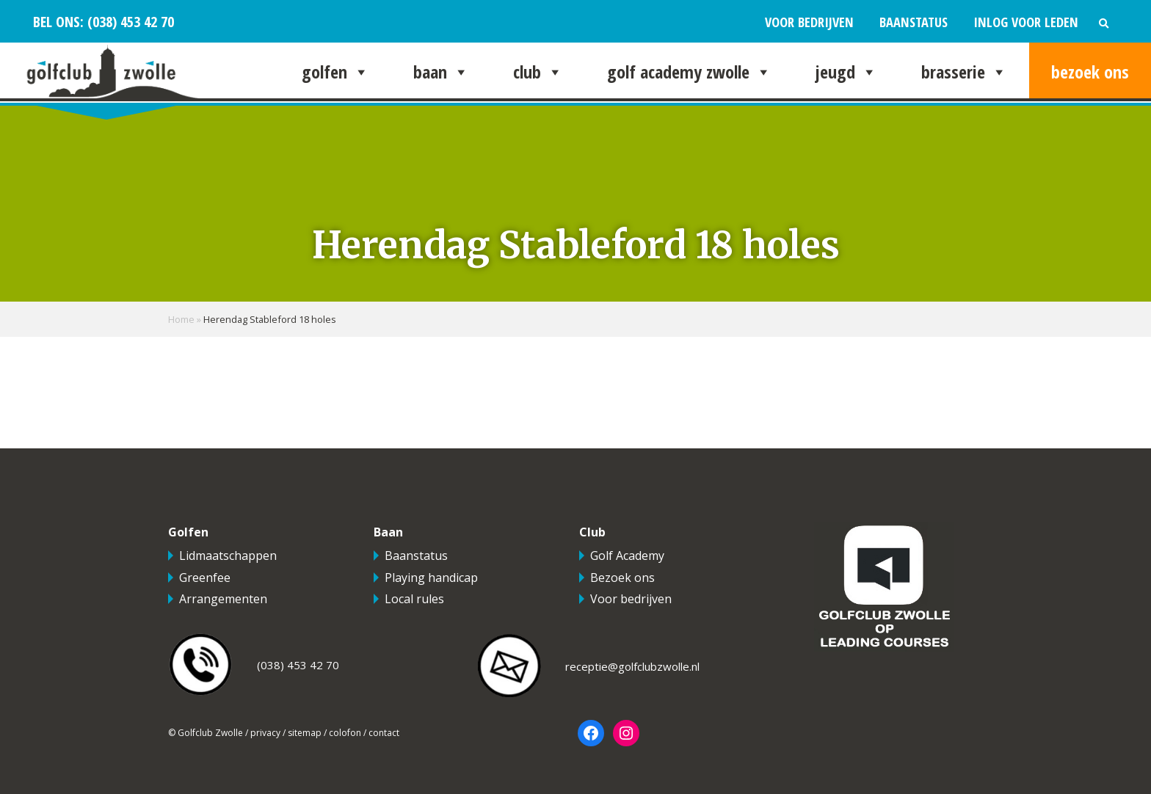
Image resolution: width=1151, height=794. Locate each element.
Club (538, 72)
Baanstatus (913, 21)
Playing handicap (431, 577)
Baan (441, 72)
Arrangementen (223, 599)
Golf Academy (627, 555)
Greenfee (204, 577)
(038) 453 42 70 (129, 21)
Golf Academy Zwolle (689, 72)
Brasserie (964, 72)
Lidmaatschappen (228, 555)
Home (181, 319)
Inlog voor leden (1025, 21)
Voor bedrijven (809, 21)
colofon (345, 732)
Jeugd (846, 72)
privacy (265, 732)
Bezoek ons (1090, 71)
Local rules (414, 599)
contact (383, 732)
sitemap (305, 732)
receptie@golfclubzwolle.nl (632, 666)
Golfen (335, 72)
